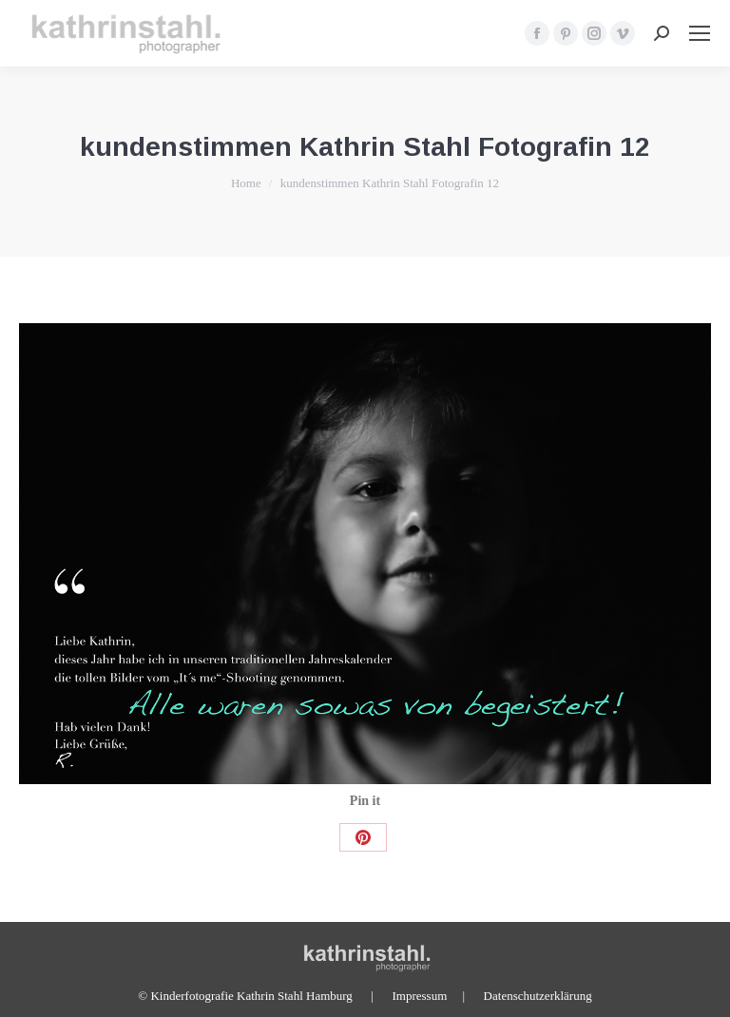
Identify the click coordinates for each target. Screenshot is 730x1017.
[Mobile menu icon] (699, 33)
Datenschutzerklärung (538, 995)
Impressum (419, 995)
